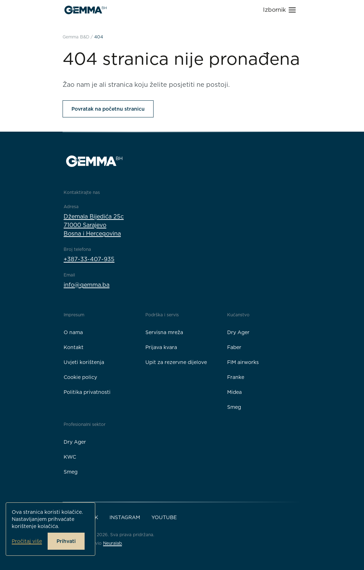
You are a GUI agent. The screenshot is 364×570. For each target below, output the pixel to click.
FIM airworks (243, 362)
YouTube (164, 517)
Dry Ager (238, 332)
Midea (234, 392)
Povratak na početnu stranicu (108, 109)
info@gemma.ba (86, 284)
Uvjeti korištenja (84, 362)
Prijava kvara (161, 347)
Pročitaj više (27, 541)
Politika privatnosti (87, 392)
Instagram (124, 517)
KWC (70, 457)
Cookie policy (80, 377)
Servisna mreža (164, 332)
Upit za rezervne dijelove (176, 362)
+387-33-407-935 (89, 259)
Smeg (234, 407)
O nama (73, 332)
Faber (234, 347)
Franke (235, 377)
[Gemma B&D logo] (85, 10)
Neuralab (112, 543)
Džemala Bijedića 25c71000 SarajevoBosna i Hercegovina (94, 225)
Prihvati (66, 541)
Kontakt (74, 347)
